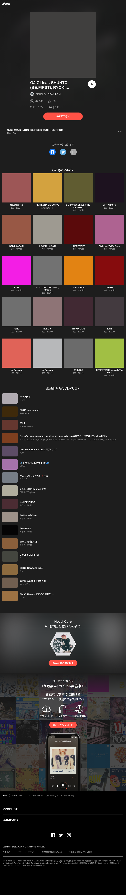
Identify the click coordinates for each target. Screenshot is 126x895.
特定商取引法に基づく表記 (80, 852)
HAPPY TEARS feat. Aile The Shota (109, 371)
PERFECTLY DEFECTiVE (47, 205)
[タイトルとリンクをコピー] (73, 152)
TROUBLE (78, 370)
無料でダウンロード (63, 725)
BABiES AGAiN (16, 246)
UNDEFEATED (78, 246)
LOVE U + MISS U (47, 246)
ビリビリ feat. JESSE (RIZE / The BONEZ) (78, 206)
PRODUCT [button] (10, 809)
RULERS (47, 329)
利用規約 (6, 852)
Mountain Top (16, 205)
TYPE (16, 287)
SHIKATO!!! (78, 287)
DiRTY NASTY (109, 205)
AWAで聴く (63, 116)
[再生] (92, 84)
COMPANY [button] (11, 820)
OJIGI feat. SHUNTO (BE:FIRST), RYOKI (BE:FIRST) (50, 795)
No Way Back (78, 329)
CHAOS (109, 287)
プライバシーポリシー (26, 852)
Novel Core (54, 94)
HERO (16, 329)
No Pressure (16, 370)
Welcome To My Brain (109, 246)
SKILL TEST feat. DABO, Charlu (47, 288)
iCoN (109, 329)
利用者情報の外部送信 (52, 852)
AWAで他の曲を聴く (63, 663)
